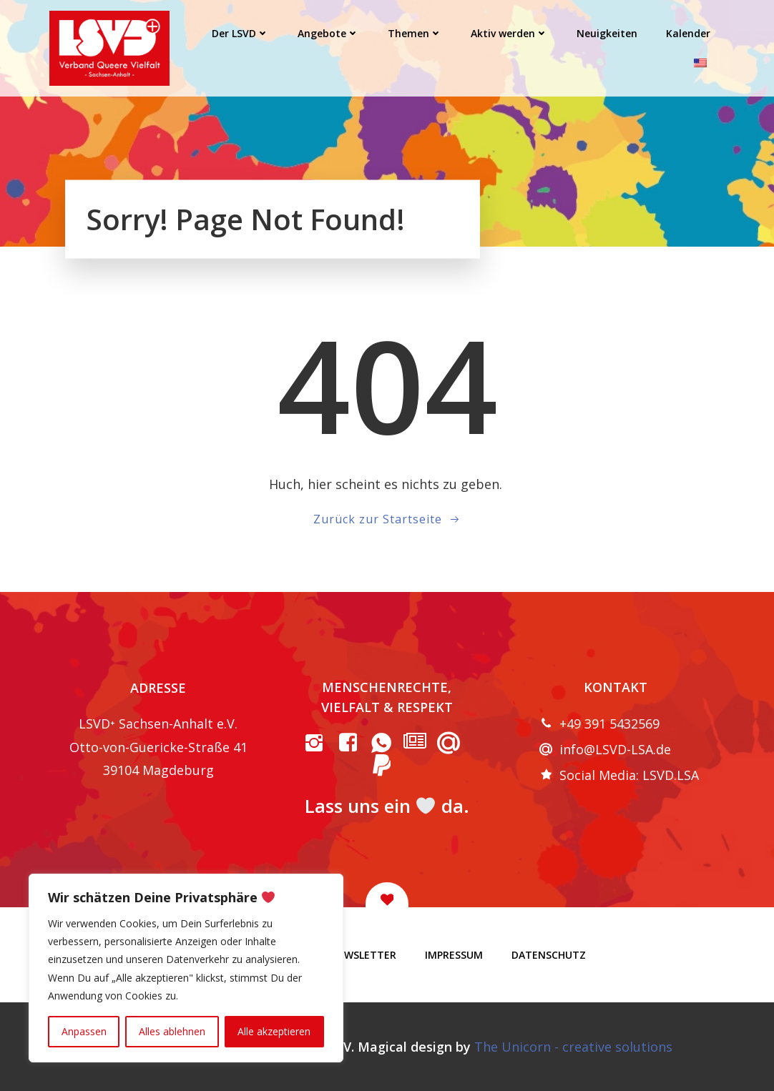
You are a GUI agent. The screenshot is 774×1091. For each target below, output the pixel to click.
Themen (415, 33)
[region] (186, 968)
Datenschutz (548, 955)
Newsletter (363, 955)
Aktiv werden (509, 33)
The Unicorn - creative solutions (573, 1046)
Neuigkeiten (607, 33)
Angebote (328, 33)
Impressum (454, 955)
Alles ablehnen (172, 1031)
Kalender (688, 33)
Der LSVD (240, 33)
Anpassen (84, 1031)
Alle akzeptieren (273, 1031)
